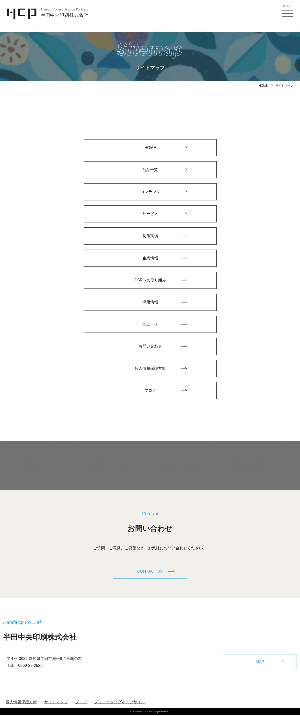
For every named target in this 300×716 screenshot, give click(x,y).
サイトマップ (56, 703)
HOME (263, 85)
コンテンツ (150, 192)
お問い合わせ (150, 348)
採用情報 (150, 303)
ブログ (150, 392)
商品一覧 (150, 170)
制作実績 (150, 236)
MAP (260, 662)
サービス (150, 214)
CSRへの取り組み (150, 281)
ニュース (150, 325)
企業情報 (150, 259)
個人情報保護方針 (150, 370)
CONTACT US (150, 573)
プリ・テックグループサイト (119, 703)
